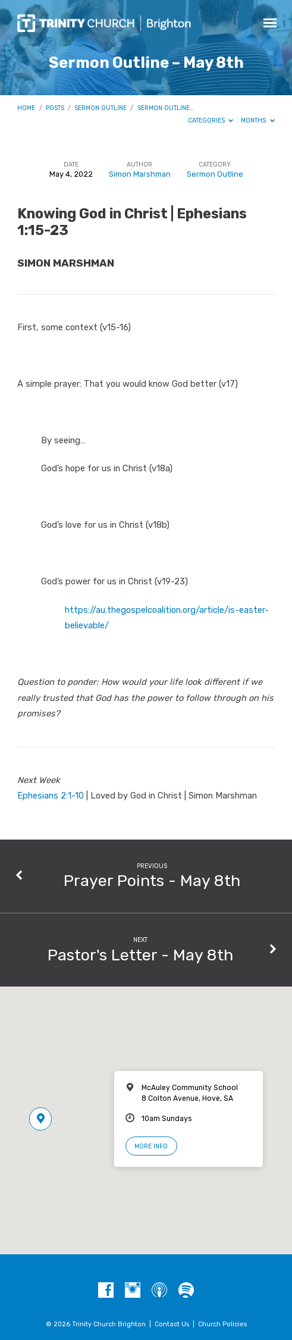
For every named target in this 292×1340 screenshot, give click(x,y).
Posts (55, 108)
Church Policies (222, 1324)
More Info (151, 1146)
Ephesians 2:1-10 (50, 795)
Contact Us (172, 1324)
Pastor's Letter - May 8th (140, 955)
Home (26, 108)
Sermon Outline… (165, 108)
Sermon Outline (100, 108)
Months (258, 120)
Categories (211, 120)
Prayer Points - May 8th (152, 880)
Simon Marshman (140, 174)
